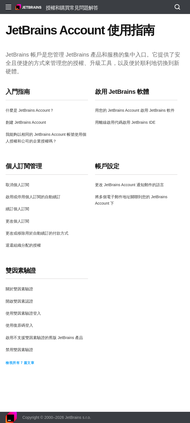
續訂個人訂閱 (17, 209)
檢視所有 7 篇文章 (20, 363)
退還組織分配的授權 (23, 245)
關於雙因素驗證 (19, 289)
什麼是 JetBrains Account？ (30, 110)
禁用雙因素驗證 (19, 349)
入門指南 (18, 91)
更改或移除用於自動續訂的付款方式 (37, 233)
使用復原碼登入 (19, 325)
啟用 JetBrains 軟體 (122, 91)
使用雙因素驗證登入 (23, 313)
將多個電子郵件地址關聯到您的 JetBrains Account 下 (131, 200)
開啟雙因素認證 (19, 301)
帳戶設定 (107, 166)
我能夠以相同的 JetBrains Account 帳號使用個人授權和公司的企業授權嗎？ (46, 137)
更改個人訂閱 (17, 221)
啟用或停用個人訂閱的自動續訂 (33, 197)
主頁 (28, 7)
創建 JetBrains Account (26, 122)
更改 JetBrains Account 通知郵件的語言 (129, 185)
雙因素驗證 (21, 270)
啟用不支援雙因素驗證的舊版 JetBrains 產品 (44, 337)
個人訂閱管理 (24, 166)
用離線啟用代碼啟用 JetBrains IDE (125, 122)
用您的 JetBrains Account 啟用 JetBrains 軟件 (135, 110)
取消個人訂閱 (17, 185)
